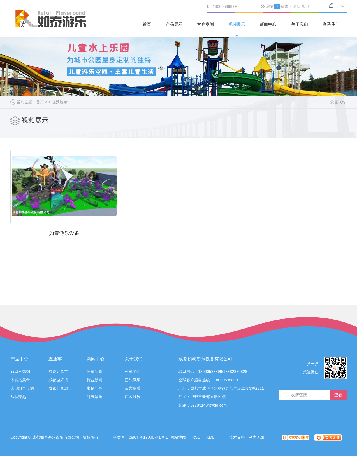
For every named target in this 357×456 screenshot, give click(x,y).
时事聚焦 (94, 396)
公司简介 (132, 371)
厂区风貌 (132, 396)
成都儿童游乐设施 (60, 388)
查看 (338, 394)
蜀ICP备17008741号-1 (148, 436)
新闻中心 (268, 24)
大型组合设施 (22, 388)
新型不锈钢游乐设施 (22, 371)
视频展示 (236, 24)
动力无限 (257, 436)
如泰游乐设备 (63, 232)
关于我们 (299, 24)
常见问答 (94, 388)
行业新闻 (94, 379)
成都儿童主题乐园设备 (60, 371)
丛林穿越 (18, 396)
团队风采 (132, 379)
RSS (196, 436)
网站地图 (178, 436)
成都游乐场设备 (60, 379)
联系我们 (331, 24)
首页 (147, 24)
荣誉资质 (132, 388)
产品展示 (174, 24)
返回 (337, 102)
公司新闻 (94, 371)
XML (210, 436)
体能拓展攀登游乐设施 (22, 379)
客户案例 (205, 24)
